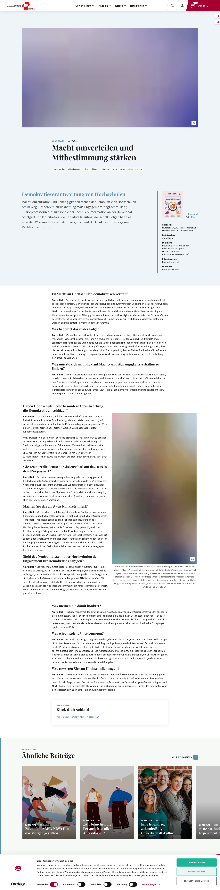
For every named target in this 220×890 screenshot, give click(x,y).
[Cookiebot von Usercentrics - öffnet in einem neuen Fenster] (18, 884)
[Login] (182, 5)
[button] (193, 123)
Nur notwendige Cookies (196, 881)
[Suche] (172, 5)
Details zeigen (149, 884)
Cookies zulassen (196, 862)
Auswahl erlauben (197, 871)
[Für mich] (200, 5)
